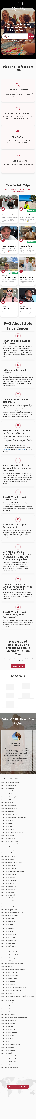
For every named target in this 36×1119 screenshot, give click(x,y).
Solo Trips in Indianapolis (8, 850)
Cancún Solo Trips (18, 185)
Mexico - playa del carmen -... (12, 246)
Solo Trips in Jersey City (8, 805)
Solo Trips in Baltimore (8, 889)
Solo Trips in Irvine (6, 904)
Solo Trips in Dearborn (8, 1009)
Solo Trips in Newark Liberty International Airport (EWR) (17, 996)
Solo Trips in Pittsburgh (8, 895)
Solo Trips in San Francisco (9, 814)
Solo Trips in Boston (7, 826)
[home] (18, 8)
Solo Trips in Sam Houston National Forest (13, 817)
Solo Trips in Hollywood (8, 921)
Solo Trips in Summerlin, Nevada (10, 1044)
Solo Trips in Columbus (8, 856)
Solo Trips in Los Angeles (8, 785)
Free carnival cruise (26, 246)
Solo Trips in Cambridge (8, 958)
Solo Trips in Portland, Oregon (10, 841)
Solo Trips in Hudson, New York (10, 782)
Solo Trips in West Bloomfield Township (13, 969)
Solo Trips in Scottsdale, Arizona (11, 990)
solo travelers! (22, 449)
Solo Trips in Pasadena (8, 1023)
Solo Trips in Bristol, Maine (9, 1062)
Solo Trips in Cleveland (8, 1003)
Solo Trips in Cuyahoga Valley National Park (14, 1017)
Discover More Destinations (18, 1087)
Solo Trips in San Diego (8, 838)
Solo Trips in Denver (7, 803)
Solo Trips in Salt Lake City (9, 946)
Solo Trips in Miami (6, 966)
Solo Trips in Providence (8, 898)
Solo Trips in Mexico (25, 189)
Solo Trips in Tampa (7, 847)
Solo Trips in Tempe (7, 1026)
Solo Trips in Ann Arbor (8, 1000)
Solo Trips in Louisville (8, 1029)
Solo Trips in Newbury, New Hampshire (12, 832)
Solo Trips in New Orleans (9, 978)
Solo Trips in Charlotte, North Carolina (12, 871)
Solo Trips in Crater (7, 1038)
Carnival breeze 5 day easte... (12, 277)
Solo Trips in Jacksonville (8, 886)
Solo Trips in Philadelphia (8, 868)
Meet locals (7, 449)
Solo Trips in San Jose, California (11, 797)
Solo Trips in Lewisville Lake (9, 975)
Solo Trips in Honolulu (7, 907)
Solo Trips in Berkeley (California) (11, 955)
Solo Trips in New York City (9, 808)
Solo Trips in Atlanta (7, 800)
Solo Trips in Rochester (8, 1015)
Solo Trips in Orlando (7, 859)
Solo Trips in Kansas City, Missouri (11, 862)
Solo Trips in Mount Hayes (9, 901)
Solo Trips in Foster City (8, 1050)
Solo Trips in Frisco (7, 1041)
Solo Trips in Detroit (7, 1012)
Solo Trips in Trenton (7, 811)
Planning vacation (26, 308)
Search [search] (31, 36)
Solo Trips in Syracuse (7, 1047)
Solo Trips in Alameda (7, 928)
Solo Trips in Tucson (7, 1006)
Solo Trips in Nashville (7, 918)
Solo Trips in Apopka (7, 993)
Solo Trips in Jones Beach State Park (12, 963)
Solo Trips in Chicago (7, 788)
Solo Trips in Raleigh (7, 961)
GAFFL (6, 189)
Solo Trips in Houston (7, 835)
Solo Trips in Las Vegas (8, 943)
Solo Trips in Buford (7, 931)
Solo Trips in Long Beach (8, 1020)
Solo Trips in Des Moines (8, 937)
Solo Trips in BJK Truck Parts (9, 1032)
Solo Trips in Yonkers (7, 853)
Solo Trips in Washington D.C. (10, 791)
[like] (15, 198)
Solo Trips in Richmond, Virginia (10, 972)
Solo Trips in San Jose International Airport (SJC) (15, 987)
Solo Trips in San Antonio (8, 865)
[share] (15, 200)
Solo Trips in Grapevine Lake (9, 1059)
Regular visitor (7, 308)
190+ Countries (14, 40)
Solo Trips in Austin (7, 823)
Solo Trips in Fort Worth (8, 1035)
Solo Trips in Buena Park (8, 940)
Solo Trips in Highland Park (9, 910)
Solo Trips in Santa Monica (9, 1056)
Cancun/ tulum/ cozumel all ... (12, 215)
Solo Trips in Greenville (8, 981)
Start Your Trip (18, 666)
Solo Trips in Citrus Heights (9, 952)
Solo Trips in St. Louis (7, 892)
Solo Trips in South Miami (8, 880)
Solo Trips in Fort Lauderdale (9, 915)
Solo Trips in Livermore (8, 877)
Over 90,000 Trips (26, 40)
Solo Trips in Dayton (7, 1053)
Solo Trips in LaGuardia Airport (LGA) (12, 912)
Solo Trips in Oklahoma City (9, 1068)
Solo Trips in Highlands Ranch (10, 949)
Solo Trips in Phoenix (7, 829)
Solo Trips (14, 189)
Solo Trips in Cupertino (8, 883)
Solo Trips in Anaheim (7, 924)
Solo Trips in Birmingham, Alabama (11, 844)
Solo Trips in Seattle (7, 794)
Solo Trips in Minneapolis (8, 934)
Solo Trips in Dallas (7, 820)
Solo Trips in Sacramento (8, 874)
